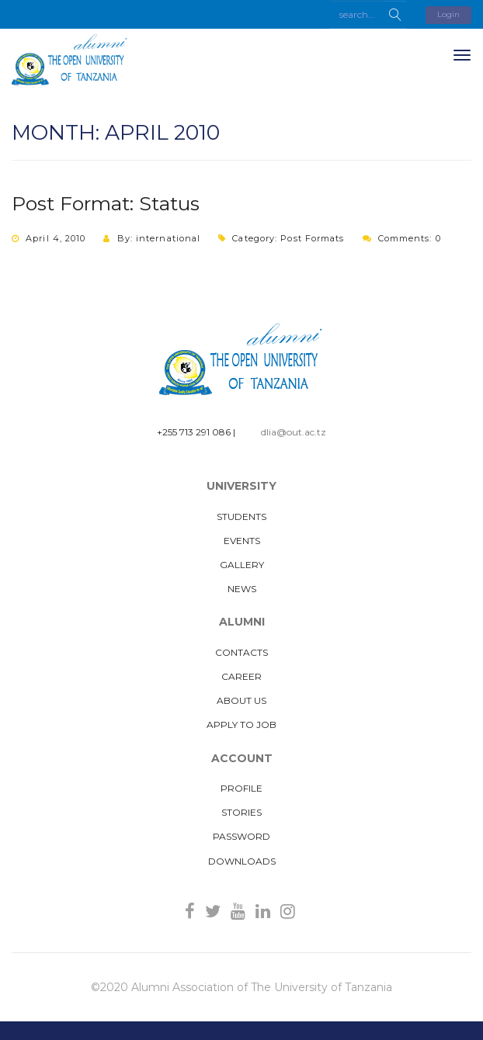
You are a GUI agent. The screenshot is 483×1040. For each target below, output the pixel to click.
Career (241, 676)
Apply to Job (241, 724)
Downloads (242, 861)
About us (241, 700)
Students (241, 516)
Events (242, 540)
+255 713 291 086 (194, 432)
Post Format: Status (106, 203)
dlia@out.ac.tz (293, 432)
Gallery (242, 564)
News (242, 589)
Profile (241, 788)
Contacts (241, 652)
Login (448, 14)
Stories (241, 812)
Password (241, 836)
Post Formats (312, 238)
